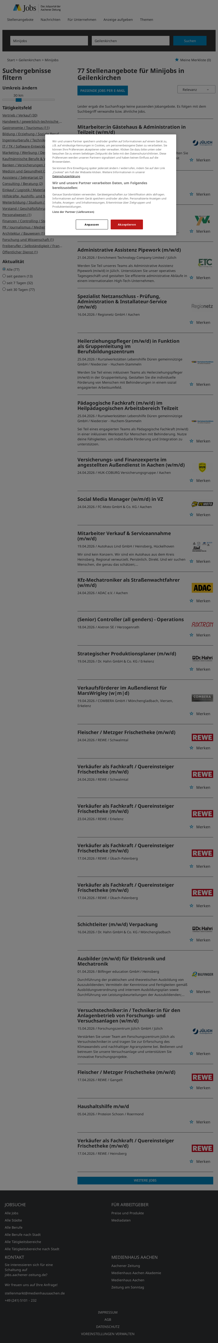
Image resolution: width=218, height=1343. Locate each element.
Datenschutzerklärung (66, 176)
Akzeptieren (127, 224)
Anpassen (92, 224)
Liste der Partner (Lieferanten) (73, 212)
